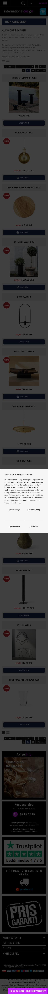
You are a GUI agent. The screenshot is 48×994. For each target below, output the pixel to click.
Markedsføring (34, 509)
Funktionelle (15, 526)
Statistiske (34, 526)
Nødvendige (15, 509)
